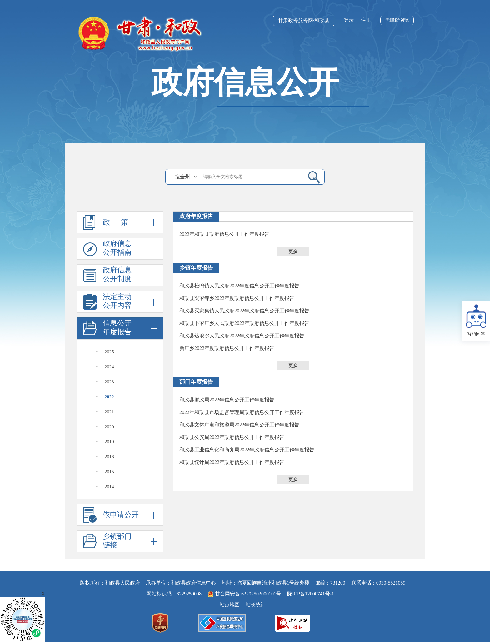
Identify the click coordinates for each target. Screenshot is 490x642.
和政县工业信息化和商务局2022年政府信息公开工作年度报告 (246, 449)
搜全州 (182, 176)
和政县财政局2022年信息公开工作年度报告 (226, 399)
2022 (109, 396)
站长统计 (256, 604)
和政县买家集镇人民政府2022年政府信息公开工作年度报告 (244, 310)
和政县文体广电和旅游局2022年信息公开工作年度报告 (239, 424)
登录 (349, 20)
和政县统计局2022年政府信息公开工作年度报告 (231, 462)
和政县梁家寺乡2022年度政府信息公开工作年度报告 (236, 298)
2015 (109, 471)
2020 (109, 426)
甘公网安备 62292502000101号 (245, 593)
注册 (366, 20)
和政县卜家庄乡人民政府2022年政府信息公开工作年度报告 (244, 323)
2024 (109, 366)
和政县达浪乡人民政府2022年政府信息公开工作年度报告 (241, 335)
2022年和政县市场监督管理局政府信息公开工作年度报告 (241, 412)
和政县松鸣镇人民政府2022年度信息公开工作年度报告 (239, 285)
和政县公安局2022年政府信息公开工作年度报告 (231, 437)
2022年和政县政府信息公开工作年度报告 (224, 234)
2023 (109, 381)
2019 (109, 441)
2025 (109, 351)
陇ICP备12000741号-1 (310, 593)
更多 (293, 251)
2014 (109, 486)
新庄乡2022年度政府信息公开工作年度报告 (226, 348)
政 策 (120, 222)
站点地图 (230, 604)
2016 (109, 456)
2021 (109, 411)
